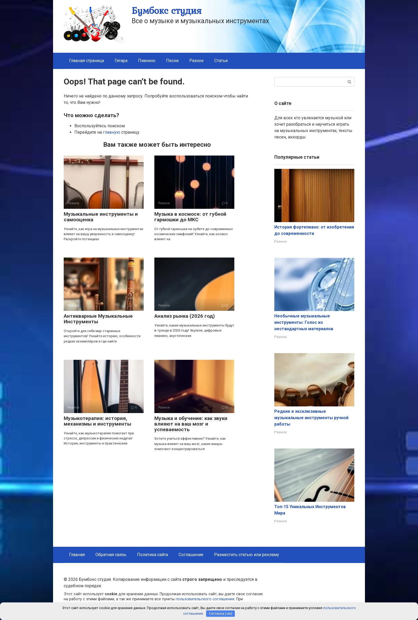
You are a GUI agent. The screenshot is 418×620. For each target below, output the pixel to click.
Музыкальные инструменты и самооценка (101, 217)
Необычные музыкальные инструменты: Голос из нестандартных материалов (303, 322)
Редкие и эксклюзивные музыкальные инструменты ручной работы (311, 418)
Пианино (146, 60)
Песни (172, 60)
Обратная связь (110, 554)
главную (111, 132)
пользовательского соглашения (205, 599)
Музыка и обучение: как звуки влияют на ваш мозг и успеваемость (190, 424)
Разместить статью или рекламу (246, 554)
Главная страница (86, 60)
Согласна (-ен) (220, 613)
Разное (196, 60)
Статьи (221, 60)
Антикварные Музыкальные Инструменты (98, 319)
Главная (77, 554)
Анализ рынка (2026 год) (184, 316)
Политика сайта (152, 554)
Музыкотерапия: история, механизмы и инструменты (97, 421)
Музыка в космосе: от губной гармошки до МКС (190, 217)
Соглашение (191, 554)
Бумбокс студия (167, 10)
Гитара (121, 60)
